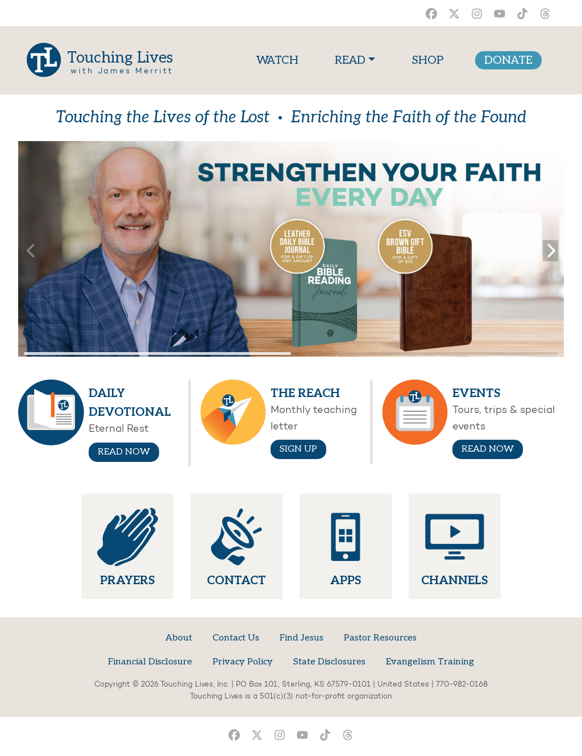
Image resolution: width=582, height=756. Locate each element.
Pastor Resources (380, 638)
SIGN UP (298, 449)
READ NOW (124, 452)
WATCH (279, 59)
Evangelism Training (430, 661)
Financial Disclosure (150, 661)
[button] (550, 248)
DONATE (508, 60)
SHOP (427, 60)
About (178, 638)
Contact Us (236, 638)
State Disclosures (329, 661)
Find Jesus (301, 638)
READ (350, 60)
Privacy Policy (243, 661)
